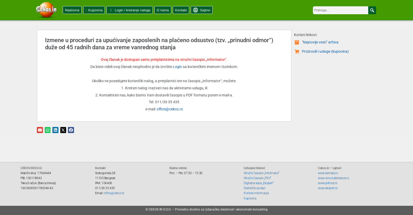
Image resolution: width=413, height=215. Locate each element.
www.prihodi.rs (327, 183)
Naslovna (72, 10)
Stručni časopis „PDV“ (257, 178)
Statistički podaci (255, 188)
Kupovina (95, 10)
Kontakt (181, 10)
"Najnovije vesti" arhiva (320, 42)
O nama (163, 10)
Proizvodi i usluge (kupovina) (325, 51)
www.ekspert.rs (328, 188)
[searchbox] (344, 10)
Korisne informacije (256, 193)
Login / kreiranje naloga (132, 10)
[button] (372, 10)
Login (177, 67)
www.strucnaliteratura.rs (333, 178)
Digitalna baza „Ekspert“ (259, 183)
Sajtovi (205, 10)
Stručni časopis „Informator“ (261, 173)
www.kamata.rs (328, 173)
